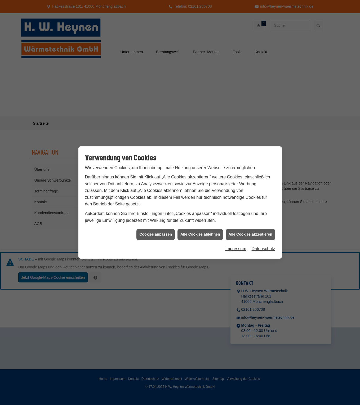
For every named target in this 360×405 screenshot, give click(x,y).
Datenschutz (263, 240)
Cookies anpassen (155, 226)
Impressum (235, 240)
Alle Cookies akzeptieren (250, 226)
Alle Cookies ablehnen (200, 226)
